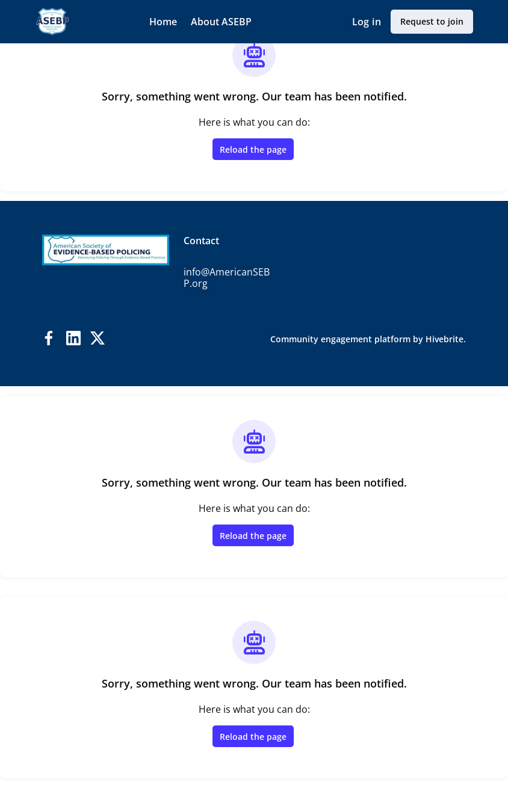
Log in (366, 21)
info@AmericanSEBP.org (227, 278)
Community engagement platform (340, 339)
